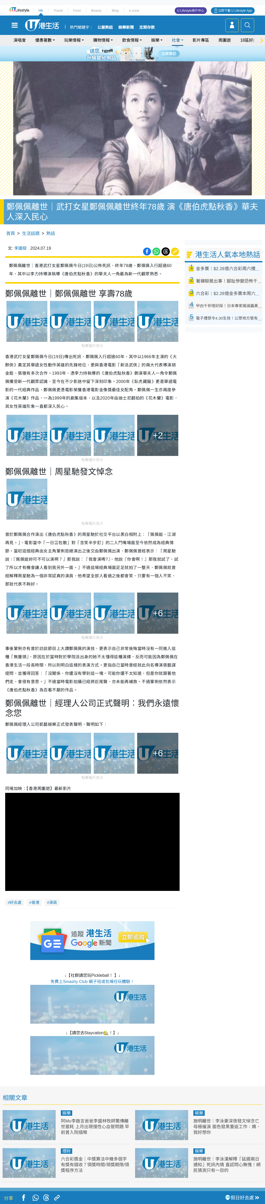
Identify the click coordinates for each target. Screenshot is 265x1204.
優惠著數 (43, 40)
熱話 (50, 233)
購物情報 (101, 40)
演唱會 (19, 40)
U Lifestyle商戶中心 (190, 10)
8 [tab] (136, 59)
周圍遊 (224, 40)
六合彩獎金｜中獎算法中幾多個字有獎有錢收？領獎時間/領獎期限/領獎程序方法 (95, 1165)
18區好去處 (250, 40)
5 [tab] (141, 53)
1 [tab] (120, 53)
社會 (176, 40)
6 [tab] (146, 53)
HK (41, 10)
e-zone (134, 10)
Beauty (96, 10)
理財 (66, 1151)
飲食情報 (130, 40)
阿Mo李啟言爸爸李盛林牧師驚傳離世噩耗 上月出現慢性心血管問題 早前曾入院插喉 (95, 1127)
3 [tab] (131, 53)
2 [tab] (126, 53)
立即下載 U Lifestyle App (235, 10)
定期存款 (147, 27)
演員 (53, 902)
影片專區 (201, 40)
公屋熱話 (105, 27)
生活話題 (31, 233)
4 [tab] (136, 53)
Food (77, 10)
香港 (35, 902)
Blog (115, 10)
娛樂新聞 (126, 27)
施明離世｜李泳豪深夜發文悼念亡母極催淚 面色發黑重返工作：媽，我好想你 (227, 1127)
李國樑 (20, 248)
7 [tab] (131, 59)
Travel (58, 10)
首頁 (10, 233)
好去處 (15, 902)
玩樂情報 (72, 40)
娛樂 (155, 40)
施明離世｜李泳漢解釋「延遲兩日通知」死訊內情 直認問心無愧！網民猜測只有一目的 (227, 1165)
